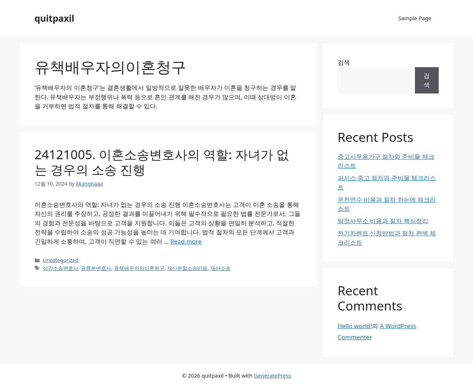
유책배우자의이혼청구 (139, 268)
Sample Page (414, 18)
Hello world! (355, 326)
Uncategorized (61, 260)
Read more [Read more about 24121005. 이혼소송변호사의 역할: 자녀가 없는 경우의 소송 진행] (186, 241)
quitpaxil (55, 18)
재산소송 (220, 268)
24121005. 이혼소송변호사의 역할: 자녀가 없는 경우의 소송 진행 (162, 162)
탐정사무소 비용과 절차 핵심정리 (383, 221)
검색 (344, 62)
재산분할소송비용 (187, 268)
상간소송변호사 (60, 268)
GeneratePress (272, 375)
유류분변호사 (96, 268)
